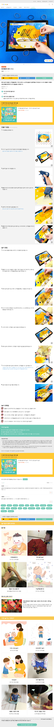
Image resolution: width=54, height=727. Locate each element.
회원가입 (39, 1)
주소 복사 (44, 78)
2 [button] (26, 64)
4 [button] (30, 64)
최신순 (51, 482)
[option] (27, 36)
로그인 (34, 1)
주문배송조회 (44, 1)
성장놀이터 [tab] (8, 7)
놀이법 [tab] (33, 7)
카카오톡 (7, 78)
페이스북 (25, 78)
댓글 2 (2, 71)
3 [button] (28, 64)
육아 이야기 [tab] (26, 7)
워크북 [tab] (15, 7)
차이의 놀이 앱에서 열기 (27, 725)
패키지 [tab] (2, 7)
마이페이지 (51, 1)
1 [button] (24, 64)
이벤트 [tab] (20, 7)
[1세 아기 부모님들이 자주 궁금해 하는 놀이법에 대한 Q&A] (12, 451)
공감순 (48, 482)
